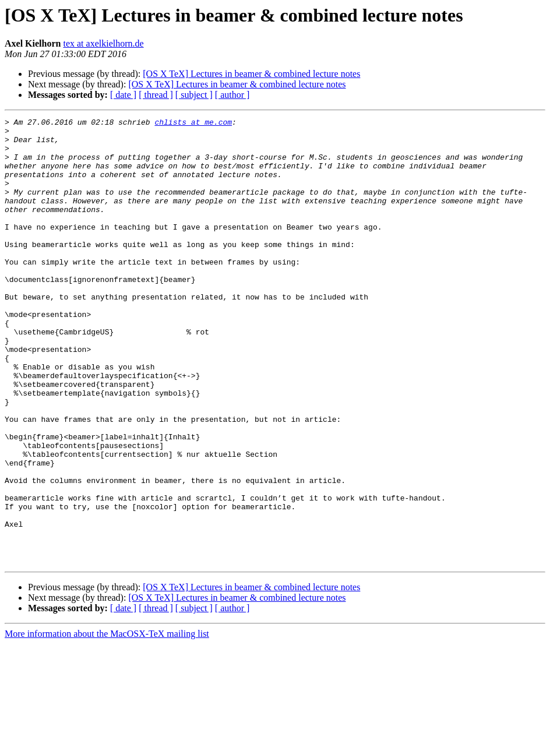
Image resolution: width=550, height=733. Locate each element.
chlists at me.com (193, 123)
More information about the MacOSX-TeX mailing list (107, 723)
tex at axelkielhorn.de (103, 43)
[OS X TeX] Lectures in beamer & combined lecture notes (251, 74)
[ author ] (232, 95)
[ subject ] (194, 95)
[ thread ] (156, 95)
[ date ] (123, 95)
